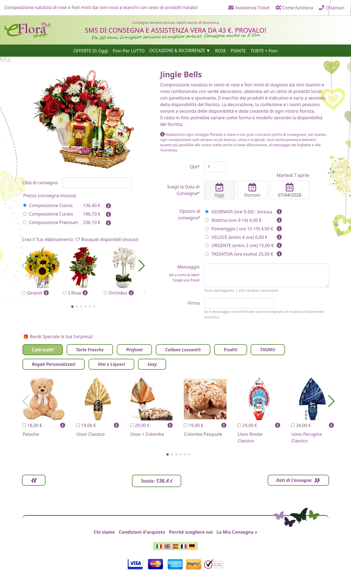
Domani (252, 190)
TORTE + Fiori (264, 50)
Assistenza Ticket (249, 8)
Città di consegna (40, 183)
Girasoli (42, 271)
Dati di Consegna (293, 480)
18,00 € (32, 425)
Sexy (152, 364)
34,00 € (301, 425)
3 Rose (83, 271)
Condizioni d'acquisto (142, 532)
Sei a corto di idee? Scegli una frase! (184, 277)
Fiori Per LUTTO (129, 50)
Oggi (219, 190)
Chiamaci (331, 8)
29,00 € (139, 425)
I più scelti (42, 350)
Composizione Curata (48, 214)
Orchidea (124, 271)
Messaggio (180, 273)
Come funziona (294, 8)
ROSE (220, 50)
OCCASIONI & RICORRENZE (177, 50)
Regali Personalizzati (53, 364)
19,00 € (86, 425)
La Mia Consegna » (237, 532)
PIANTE (238, 50)
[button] (72, 307)
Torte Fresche (90, 350)
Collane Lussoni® (183, 350)
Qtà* (195, 167)
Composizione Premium (50, 222)
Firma (194, 303)
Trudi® (230, 350)
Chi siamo (104, 532)
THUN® (267, 350)
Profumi (134, 350)
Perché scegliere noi (191, 532)
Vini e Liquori (111, 364)
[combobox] (97, 182)
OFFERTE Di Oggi (90, 50)
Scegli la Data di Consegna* (183, 190)
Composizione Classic (48, 205)
